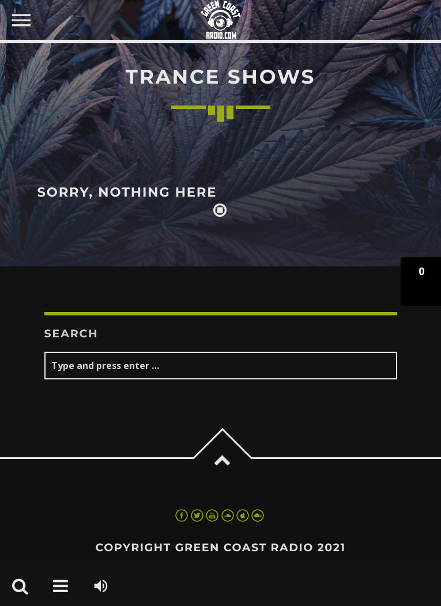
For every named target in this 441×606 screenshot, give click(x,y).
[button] (421, 281)
